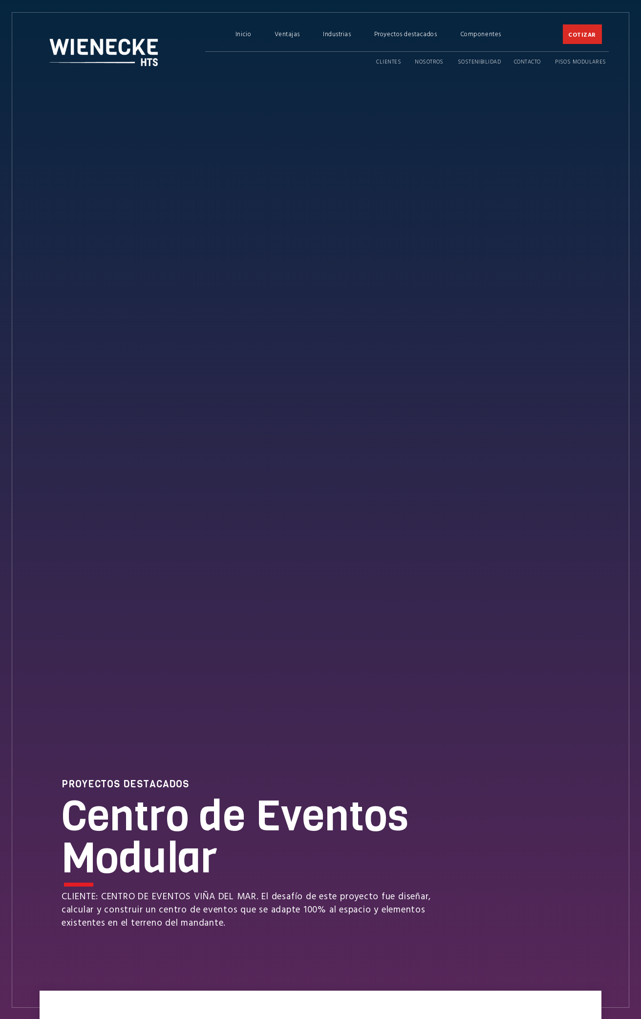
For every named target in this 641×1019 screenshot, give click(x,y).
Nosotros (429, 61)
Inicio (243, 34)
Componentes (480, 34)
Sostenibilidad (479, 61)
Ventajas (287, 34)
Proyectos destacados (405, 34)
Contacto (527, 61)
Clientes (388, 61)
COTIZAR (582, 34)
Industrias (337, 34)
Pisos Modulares (580, 61)
